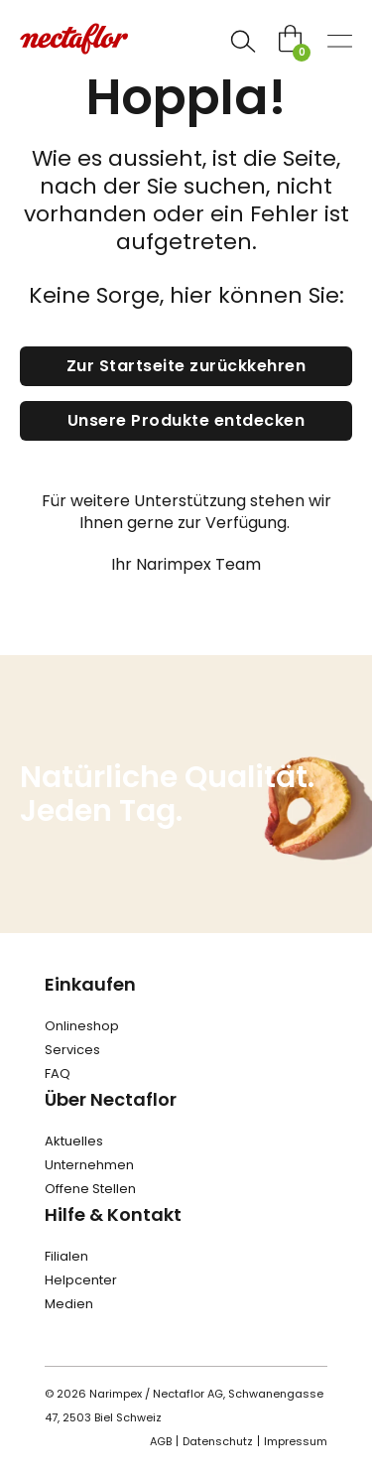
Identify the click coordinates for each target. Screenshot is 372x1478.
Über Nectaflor (111, 1099)
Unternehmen (89, 1164)
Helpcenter (81, 1280)
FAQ (57, 1073)
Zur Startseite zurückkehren (186, 365)
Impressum (295, 1441)
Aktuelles (74, 1141)
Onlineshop (82, 1025)
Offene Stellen (90, 1188)
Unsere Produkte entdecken (186, 420)
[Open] (243, 42)
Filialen (66, 1256)
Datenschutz (218, 1441)
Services (72, 1049)
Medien (69, 1303)
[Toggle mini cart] (290, 38)
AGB (161, 1441)
